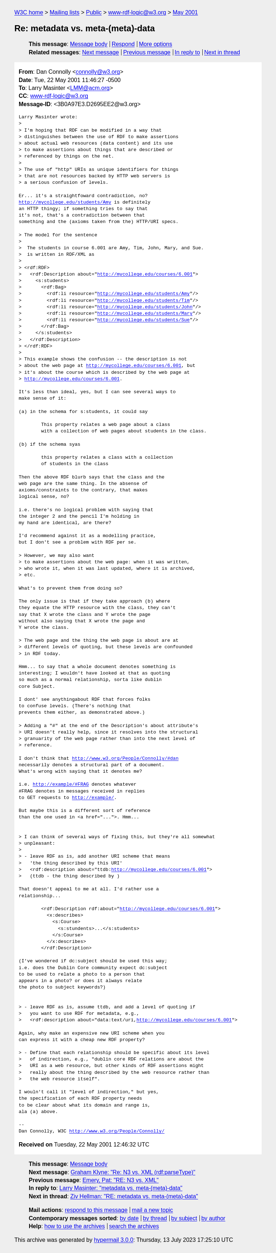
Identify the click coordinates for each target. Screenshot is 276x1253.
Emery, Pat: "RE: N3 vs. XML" (120, 1180)
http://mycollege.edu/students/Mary (144, 313)
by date (129, 1218)
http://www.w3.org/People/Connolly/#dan (125, 758)
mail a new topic (152, 1210)
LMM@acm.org (90, 88)
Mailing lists (64, 12)
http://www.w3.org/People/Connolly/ (116, 1131)
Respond (123, 44)
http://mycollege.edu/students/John (144, 307)
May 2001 (185, 12)
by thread (155, 1218)
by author (213, 1218)
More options (155, 44)
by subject (184, 1218)
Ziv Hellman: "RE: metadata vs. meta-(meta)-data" (134, 1196)
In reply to (187, 52)
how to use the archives (75, 1226)
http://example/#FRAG (61, 784)
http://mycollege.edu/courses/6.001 (144, 274)
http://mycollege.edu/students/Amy (65, 202)
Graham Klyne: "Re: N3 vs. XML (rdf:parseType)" (133, 1172)
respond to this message (96, 1210)
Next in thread (222, 52)
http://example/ (93, 798)
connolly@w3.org (98, 72)
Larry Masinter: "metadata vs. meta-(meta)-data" (120, 1188)
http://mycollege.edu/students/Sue (143, 320)
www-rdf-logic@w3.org (137, 12)
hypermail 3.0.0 (113, 1240)
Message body (88, 44)
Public (94, 12)
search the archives (134, 1226)
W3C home (28, 12)
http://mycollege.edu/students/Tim (143, 301)
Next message (100, 52)
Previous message (147, 52)
